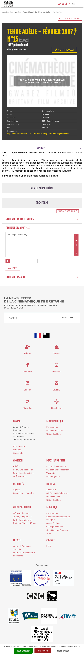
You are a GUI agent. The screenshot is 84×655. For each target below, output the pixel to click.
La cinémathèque (54, 422)
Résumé (41, 148)
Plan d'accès (19, 447)
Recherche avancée (42, 277)
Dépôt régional (53, 477)
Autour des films (22, 508)
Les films (51, 484)
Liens (48, 546)
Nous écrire (18, 454)
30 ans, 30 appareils (22, 517)
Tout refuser (42, 651)
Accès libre (51, 490)
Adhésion (18, 461)
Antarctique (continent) (40, 234)
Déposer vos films (55, 461)
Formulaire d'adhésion (23, 470)
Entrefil (17, 541)
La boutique (52, 508)
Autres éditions (53, 524)
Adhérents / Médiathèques (58, 494)
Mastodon (27, 409)
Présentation (52, 428)
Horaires (17, 450)
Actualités (18, 484)
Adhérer (16, 467)
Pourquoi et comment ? (56, 467)
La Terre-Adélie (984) (38, 134)
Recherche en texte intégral (42, 219)
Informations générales (23, 494)
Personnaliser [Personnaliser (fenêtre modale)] (62, 651)
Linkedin (27, 390)
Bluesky (56, 390)
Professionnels (53, 497)
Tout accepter (23, 651)
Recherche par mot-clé (42, 227)
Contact (17, 422)
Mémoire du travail (21, 514)
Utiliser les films (53, 435)
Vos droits (50, 474)
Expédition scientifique (17, 134)
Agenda (16, 490)
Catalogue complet (54, 527)
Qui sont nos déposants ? (58, 470)
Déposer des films (54, 431)
